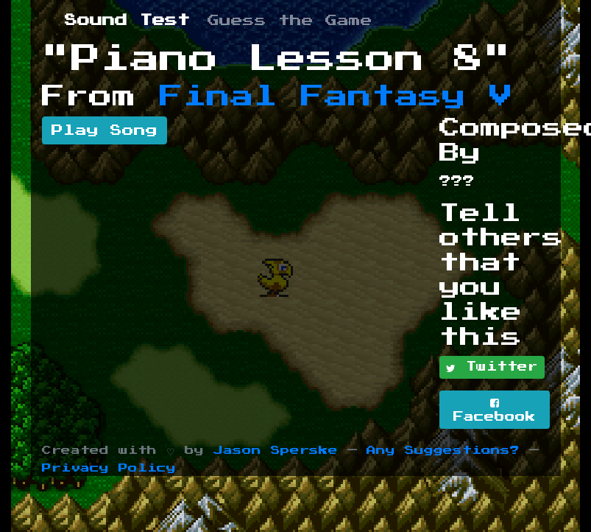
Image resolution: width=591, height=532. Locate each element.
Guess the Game (290, 21)
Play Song (105, 130)
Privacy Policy (109, 468)
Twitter (492, 368)
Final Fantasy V (336, 96)
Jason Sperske (275, 450)
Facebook (494, 410)
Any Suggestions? (443, 450)
